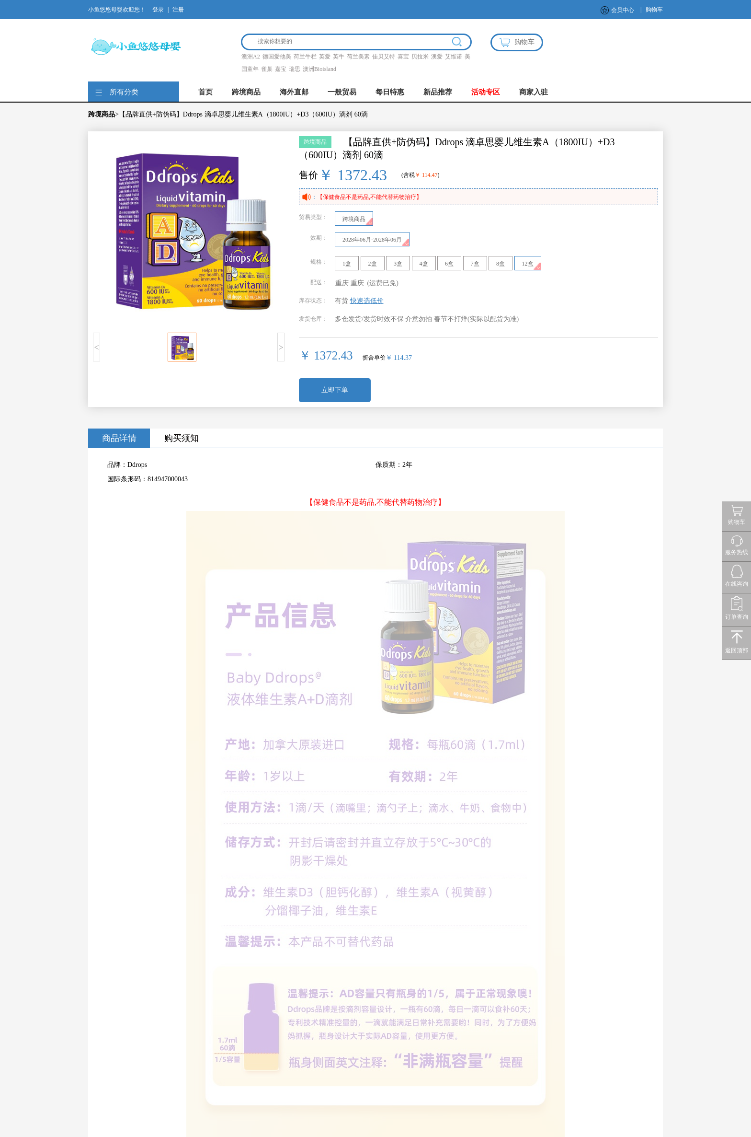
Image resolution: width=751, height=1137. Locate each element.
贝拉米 (420, 56)
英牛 (338, 56)
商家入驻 (533, 92)
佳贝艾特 (383, 56)
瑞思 (294, 69)
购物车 (654, 9)
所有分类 (124, 92)
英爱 (324, 56)
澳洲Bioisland (319, 69)
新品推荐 (437, 92)
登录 (158, 9)
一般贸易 (342, 92)
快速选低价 (367, 300)
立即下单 (334, 390)
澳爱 (437, 56)
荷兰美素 (358, 56)
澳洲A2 (250, 56)
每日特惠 (390, 92)
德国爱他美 (276, 56)
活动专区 (485, 92)
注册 (178, 9)
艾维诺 (453, 56)
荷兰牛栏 (305, 56)
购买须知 (181, 438)
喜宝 (403, 56)
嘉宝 (280, 69)
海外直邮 (294, 92)
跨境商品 (246, 92)
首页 (205, 92)
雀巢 (267, 69)
